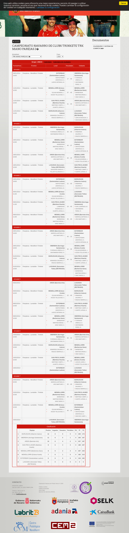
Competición (82, 20)
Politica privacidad (44, 488)
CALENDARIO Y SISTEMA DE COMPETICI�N (103, 47)
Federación (49, 20)
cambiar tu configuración (48, 7)
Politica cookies (43, 487)
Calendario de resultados (62, 62)
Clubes (97, 20)
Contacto (112, 20)
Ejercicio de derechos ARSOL (47, 492)
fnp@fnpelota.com (21, 494)
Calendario (48, 62)
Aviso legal (42, 490)
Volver (16, 41)
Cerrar (123, 3)
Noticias (65, 20)
